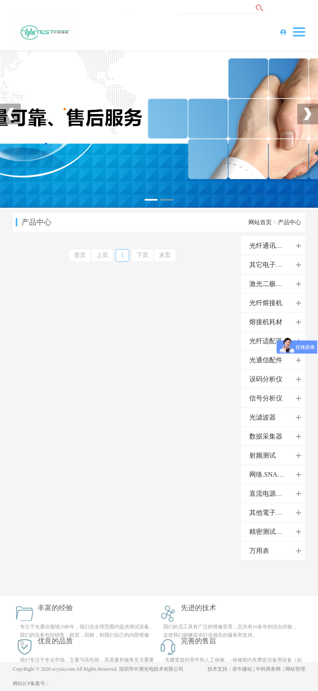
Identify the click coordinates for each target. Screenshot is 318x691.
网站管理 (295, 669)
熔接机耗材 (265, 321)
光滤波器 (262, 417)
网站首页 (260, 222)
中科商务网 (268, 669)
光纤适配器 (265, 340)
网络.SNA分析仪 (273, 474)
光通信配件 (265, 360)
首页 (80, 255)
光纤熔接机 (265, 302)
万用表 (259, 550)
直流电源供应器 (272, 493)
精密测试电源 (269, 531)
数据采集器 (265, 436)
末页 (165, 255)
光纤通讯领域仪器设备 (282, 245)
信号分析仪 (265, 398)
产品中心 (289, 222)
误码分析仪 (265, 379)
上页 (102, 255)
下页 (142, 255)
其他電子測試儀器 (275, 512)
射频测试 (262, 455)
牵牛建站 (242, 669)
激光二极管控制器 (275, 283)
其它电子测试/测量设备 (283, 264)
